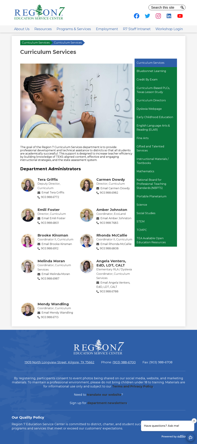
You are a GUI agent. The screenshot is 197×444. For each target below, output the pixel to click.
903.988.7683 (109, 222)
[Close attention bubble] (194, 420)
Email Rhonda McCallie (116, 244)
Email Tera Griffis (53, 192)
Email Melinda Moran (56, 274)
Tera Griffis (47, 179)
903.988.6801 (50, 222)
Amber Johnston (111, 210)
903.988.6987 (50, 278)
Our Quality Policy (28, 417)
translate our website (104, 395)
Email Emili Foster (53, 218)
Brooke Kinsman (52, 235)
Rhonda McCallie (111, 235)
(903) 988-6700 (124, 362)
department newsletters (107, 403)
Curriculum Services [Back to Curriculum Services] (36, 42)
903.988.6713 (50, 317)
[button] (21, 29)
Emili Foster (48, 210)
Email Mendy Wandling (57, 312)
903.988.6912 (50, 248)
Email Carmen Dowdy (115, 188)
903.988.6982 (109, 192)
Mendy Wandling (53, 304)
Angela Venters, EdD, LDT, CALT (111, 263)
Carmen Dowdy (110, 179)
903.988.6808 (109, 248)
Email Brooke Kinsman (57, 244)
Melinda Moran (51, 261)
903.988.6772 (50, 197)
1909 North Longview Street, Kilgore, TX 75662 (59, 362)
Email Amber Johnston (115, 218)
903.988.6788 (109, 291)
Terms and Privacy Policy (132, 386)
